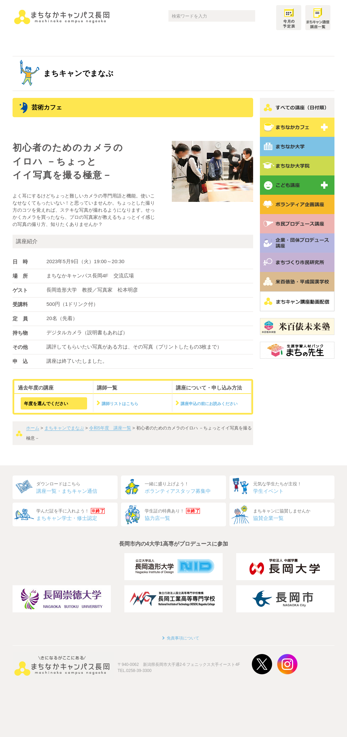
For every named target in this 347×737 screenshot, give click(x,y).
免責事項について (183, 638)
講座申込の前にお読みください (209, 403)
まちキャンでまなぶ (64, 427)
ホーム (32, 427)
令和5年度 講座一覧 (110, 427)
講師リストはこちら (120, 403)
